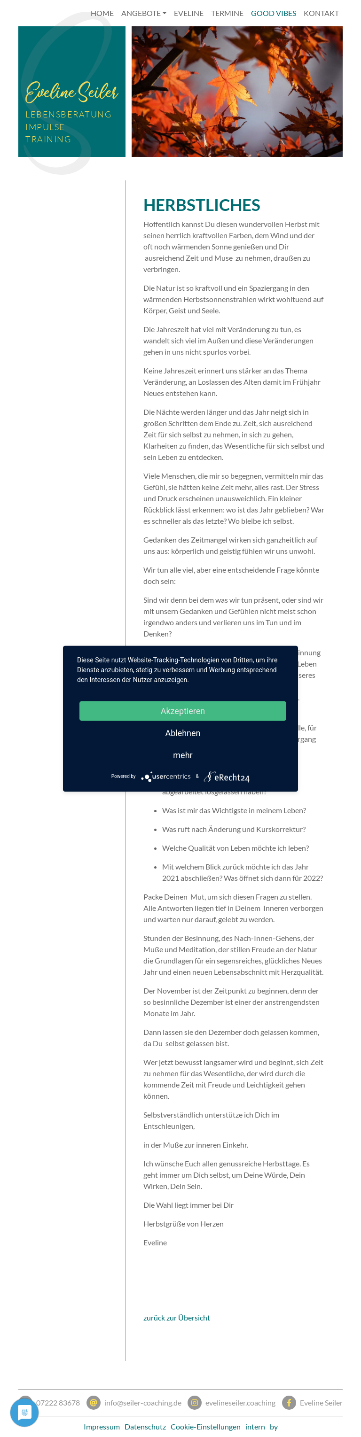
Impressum (102, 1426)
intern (255, 1426)
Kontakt (321, 12)
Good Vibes (273, 12)
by (274, 1426)
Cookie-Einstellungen (206, 1426)
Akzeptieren (183, 710)
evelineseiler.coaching (231, 1403)
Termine (227, 12)
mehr (182, 755)
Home (102, 12)
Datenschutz (145, 1426)
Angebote (141, 12)
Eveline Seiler (312, 1403)
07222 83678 (49, 1403)
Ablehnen (182, 733)
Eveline (189, 12)
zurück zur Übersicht (176, 1317)
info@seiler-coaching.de (133, 1403)
